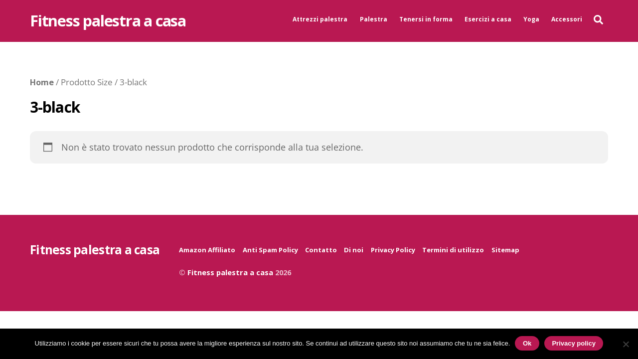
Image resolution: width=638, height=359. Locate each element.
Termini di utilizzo (453, 249)
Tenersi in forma (426, 19)
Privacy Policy (393, 249)
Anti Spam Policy (270, 249)
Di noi (353, 249)
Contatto (321, 249)
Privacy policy (573, 343)
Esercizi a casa (488, 19)
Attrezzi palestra (320, 19)
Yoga (531, 19)
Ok (527, 343)
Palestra (373, 19)
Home (42, 82)
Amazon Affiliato (207, 249)
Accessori (566, 19)
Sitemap (505, 249)
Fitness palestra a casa (230, 272)
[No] (626, 344)
